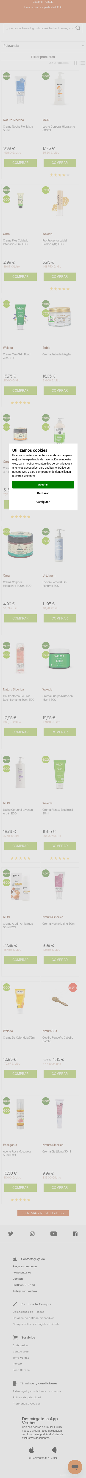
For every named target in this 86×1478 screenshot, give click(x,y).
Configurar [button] (43, 502)
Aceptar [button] (43, 484)
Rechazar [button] (43, 493)
